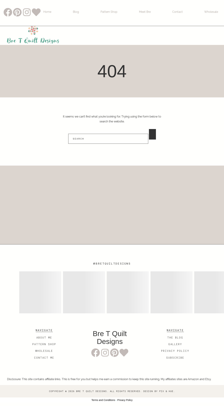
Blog (76, 11)
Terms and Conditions (103, 400)
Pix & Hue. (167, 391)
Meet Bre (145, 11)
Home (47, 11)
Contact (177, 11)
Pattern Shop (108, 11)
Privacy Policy (124, 400)
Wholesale (211, 11)
